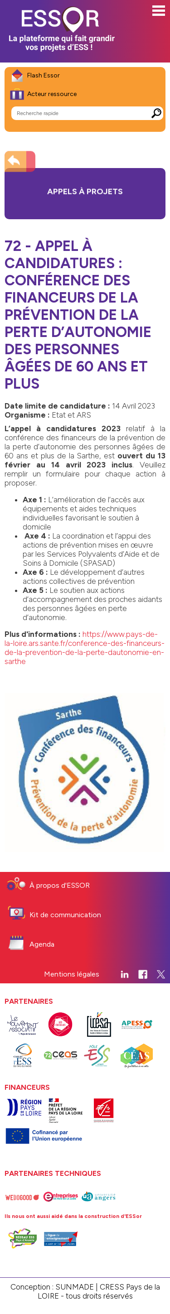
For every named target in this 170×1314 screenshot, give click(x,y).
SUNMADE (74, 1286)
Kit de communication (65, 914)
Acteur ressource (52, 94)
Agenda (41, 944)
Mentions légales (71, 974)
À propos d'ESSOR (59, 885)
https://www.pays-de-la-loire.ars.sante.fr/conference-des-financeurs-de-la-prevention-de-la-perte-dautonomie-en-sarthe (85, 648)
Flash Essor (43, 75)
